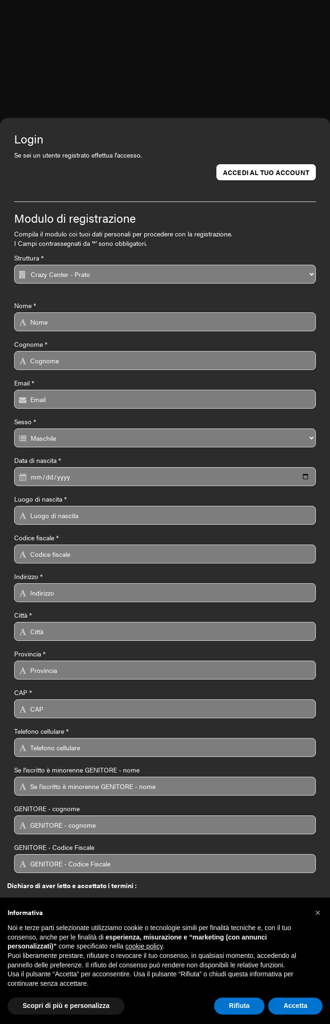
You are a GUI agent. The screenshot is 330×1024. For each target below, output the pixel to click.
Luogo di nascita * (40, 499)
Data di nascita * (37, 460)
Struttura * (29, 257)
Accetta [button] (295, 1005)
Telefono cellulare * (41, 731)
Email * (24, 382)
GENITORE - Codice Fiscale (54, 847)
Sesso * (25, 421)
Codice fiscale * (36, 537)
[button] (317, 912)
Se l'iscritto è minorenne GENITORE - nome (77, 769)
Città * (23, 615)
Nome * (25, 305)
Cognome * (31, 344)
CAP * (23, 692)
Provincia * (30, 653)
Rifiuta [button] (239, 1005)
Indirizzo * (28, 576)
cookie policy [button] (144, 946)
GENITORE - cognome (47, 808)
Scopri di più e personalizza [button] (66, 1005)
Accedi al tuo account (266, 172)
